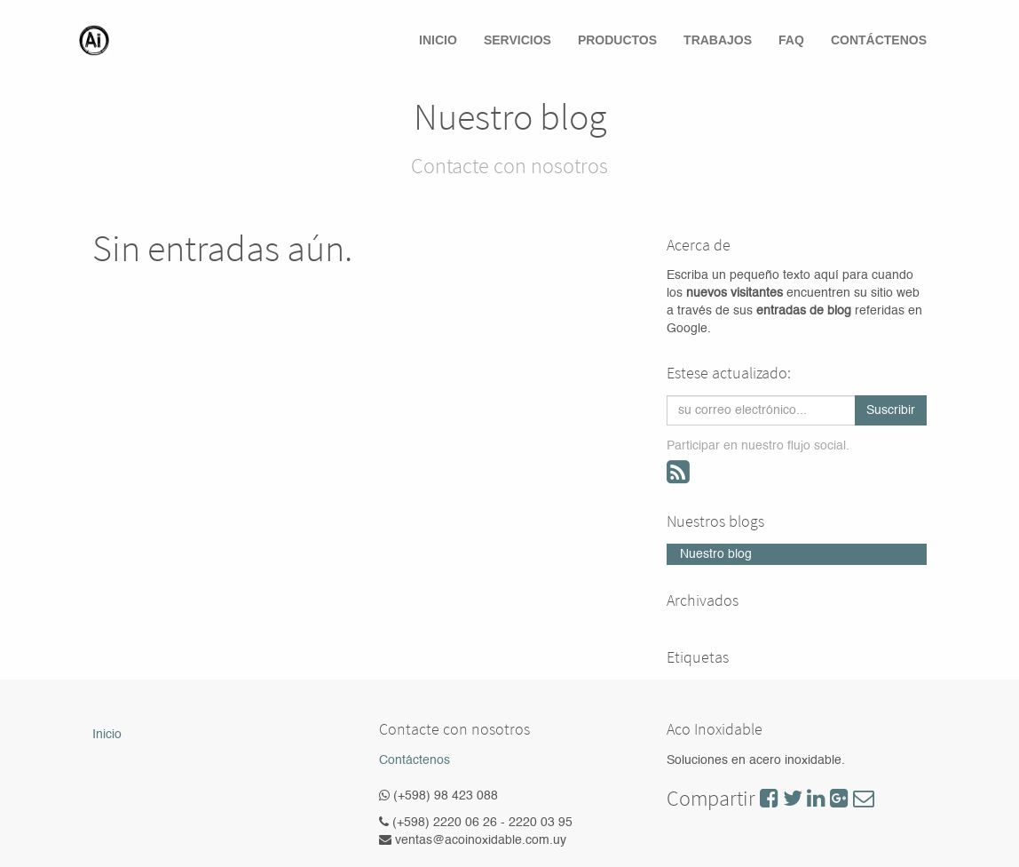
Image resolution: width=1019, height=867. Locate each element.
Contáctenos (414, 760)
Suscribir (890, 410)
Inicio (107, 734)
